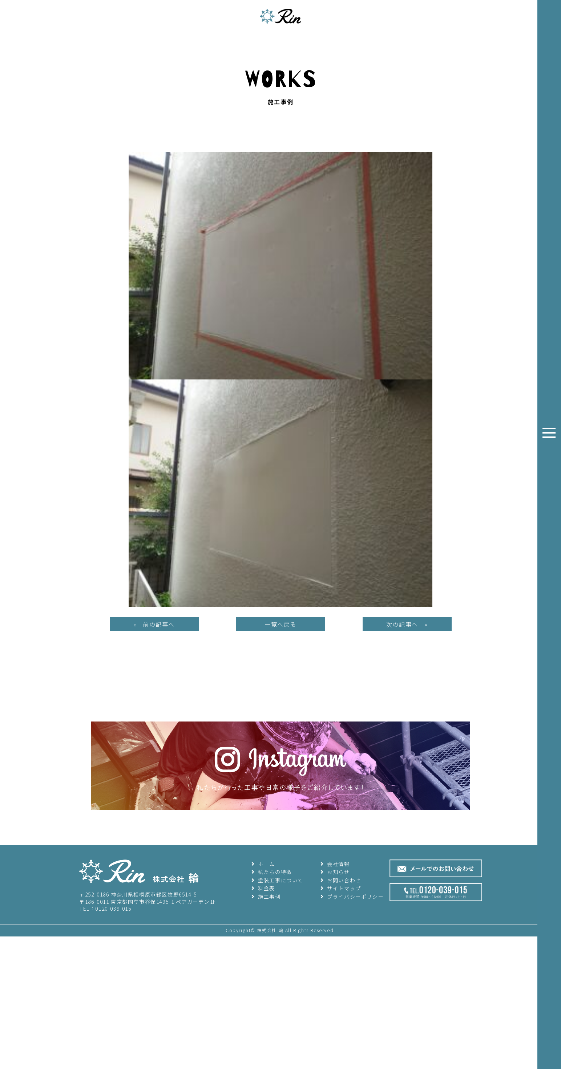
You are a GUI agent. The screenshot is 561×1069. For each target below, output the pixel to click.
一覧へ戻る (280, 808)
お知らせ (335, 1055)
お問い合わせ (340, 1064)
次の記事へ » (407, 808)
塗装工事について (277, 1064)
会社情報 (335, 1047)
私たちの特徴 (271, 1055)
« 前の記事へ (154, 808)
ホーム (263, 1047)
